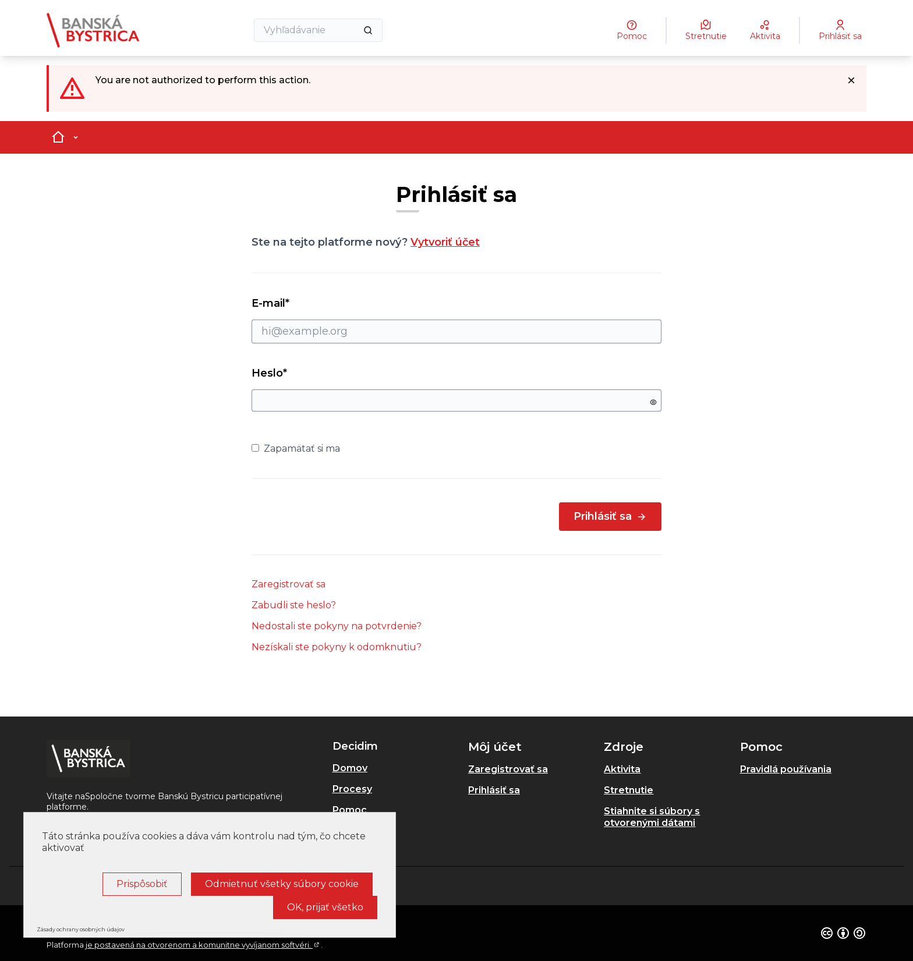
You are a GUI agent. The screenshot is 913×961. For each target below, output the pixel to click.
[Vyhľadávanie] (318, 30)
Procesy (352, 789)
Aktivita (622, 769)
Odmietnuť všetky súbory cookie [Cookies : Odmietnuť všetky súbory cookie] (282, 883)
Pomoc (349, 809)
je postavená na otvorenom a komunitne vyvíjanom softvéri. (203, 944)
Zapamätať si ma (296, 448)
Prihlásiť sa (610, 516)
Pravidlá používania (785, 769)
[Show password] (653, 402)
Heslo (269, 373)
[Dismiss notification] (851, 80)
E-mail (456, 320)
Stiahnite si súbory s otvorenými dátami (652, 817)
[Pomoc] (632, 30)
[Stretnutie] (706, 30)
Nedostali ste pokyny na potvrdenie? (337, 626)
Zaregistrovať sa (288, 584)
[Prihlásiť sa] (840, 30)
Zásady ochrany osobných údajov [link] (81, 929)
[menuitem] (395, 768)
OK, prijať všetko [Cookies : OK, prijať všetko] (325, 907)
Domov (349, 768)
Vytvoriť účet (445, 242)
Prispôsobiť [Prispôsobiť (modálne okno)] (142, 883)
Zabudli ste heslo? (294, 605)
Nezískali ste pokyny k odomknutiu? (337, 647)
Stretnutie (628, 790)
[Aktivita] (765, 30)
